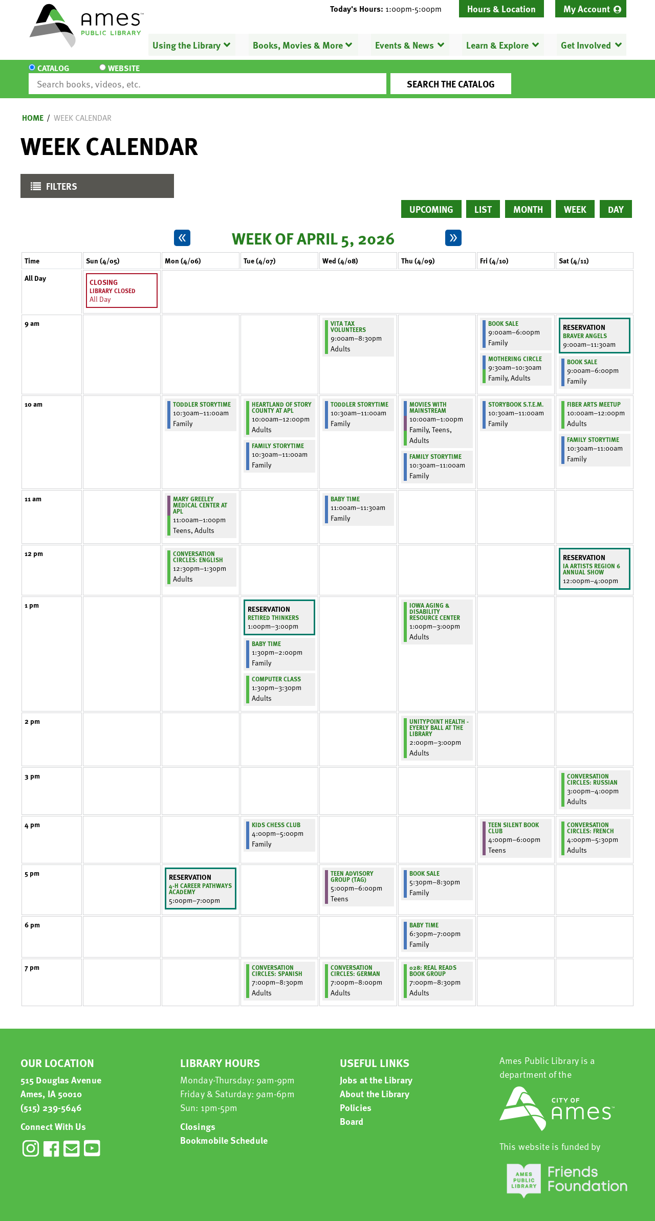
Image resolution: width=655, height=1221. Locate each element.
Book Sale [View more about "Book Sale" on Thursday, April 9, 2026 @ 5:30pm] (424, 864)
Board (352, 1112)
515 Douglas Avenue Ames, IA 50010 (60, 1077)
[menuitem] (590, 8)
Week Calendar (83, 108)
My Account (586, 8)
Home (32, 108)
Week (575, 200)
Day (616, 200)
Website (115, 74)
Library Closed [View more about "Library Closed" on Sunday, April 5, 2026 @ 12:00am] (113, 281)
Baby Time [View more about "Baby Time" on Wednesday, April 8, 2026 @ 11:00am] (345, 489)
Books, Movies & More (298, 45)
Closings (197, 1117)
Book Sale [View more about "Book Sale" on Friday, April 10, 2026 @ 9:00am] (503, 314)
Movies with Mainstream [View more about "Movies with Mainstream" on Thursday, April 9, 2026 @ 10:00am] (428, 398)
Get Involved (586, 45)
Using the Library (186, 45)
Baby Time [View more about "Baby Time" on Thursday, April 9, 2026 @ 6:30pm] (424, 916)
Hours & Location (501, 8)
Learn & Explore (497, 45)
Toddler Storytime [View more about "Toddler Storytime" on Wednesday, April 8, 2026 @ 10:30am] (359, 395)
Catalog (53, 74)
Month (528, 200)
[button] (390, 8)
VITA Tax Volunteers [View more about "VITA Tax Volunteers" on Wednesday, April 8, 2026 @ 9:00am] (348, 317)
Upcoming (431, 200)
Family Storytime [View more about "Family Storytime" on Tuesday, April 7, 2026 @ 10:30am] (278, 436)
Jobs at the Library (376, 1070)
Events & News (404, 45)
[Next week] (453, 228)
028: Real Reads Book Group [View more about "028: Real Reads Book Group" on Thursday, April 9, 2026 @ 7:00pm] (432, 961)
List (483, 200)
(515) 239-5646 (51, 1098)
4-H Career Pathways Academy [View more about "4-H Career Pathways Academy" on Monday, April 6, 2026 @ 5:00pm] (200, 879)
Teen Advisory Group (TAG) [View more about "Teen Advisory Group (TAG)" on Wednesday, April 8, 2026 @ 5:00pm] (352, 867)
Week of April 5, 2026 (313, 228)
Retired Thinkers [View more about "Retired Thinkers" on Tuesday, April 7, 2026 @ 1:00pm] (273, 608)
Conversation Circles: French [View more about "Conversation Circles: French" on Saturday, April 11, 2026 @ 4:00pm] (590, 818)
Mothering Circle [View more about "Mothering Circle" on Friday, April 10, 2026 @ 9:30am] (515, 349)
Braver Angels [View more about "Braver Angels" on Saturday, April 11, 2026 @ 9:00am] (585, 326)
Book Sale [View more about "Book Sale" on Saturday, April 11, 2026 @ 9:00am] (582, 352)
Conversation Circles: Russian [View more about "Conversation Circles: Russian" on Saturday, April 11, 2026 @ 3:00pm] (592, 770)
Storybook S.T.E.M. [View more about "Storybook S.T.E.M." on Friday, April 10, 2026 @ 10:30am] (515, 395)
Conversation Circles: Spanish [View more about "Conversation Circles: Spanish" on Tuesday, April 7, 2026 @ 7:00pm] (277, 961)
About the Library (374, 1084)
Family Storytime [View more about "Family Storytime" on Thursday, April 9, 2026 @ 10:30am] (435, 447)
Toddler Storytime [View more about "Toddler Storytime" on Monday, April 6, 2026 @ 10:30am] (202, 395)
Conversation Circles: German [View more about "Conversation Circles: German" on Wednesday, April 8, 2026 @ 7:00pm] (355, 961)
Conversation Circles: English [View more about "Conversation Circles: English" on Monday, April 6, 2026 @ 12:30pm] (198, 547)
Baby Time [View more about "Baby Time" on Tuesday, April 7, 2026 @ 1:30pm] (266, 634)
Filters (51, 179)
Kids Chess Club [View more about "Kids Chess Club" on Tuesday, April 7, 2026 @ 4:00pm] (276, 815)
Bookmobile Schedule (224, 1131)
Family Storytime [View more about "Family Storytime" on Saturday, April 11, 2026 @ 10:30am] (593, 430)
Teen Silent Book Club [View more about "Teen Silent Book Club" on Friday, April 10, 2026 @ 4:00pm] (513, 818)
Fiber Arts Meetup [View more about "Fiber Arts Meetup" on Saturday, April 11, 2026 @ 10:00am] (594, 395)
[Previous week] (182, 228)
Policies (356, 1098)
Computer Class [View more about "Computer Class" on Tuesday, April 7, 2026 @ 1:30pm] (276, 670)
